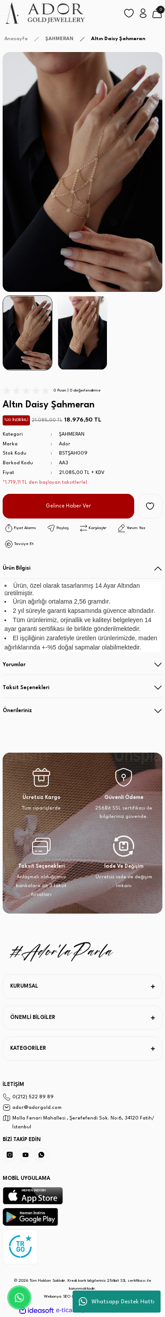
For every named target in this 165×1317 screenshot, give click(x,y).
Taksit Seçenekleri (26, 687)
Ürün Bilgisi (16, 568)
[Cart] (157, 13)
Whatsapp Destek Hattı (116, 1301)
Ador (64, 444)
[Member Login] (143, 13)
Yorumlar (14, 665)
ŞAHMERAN (71, 434)
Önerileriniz (17, 710)
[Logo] (44, 13)
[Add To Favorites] (150, 506)
